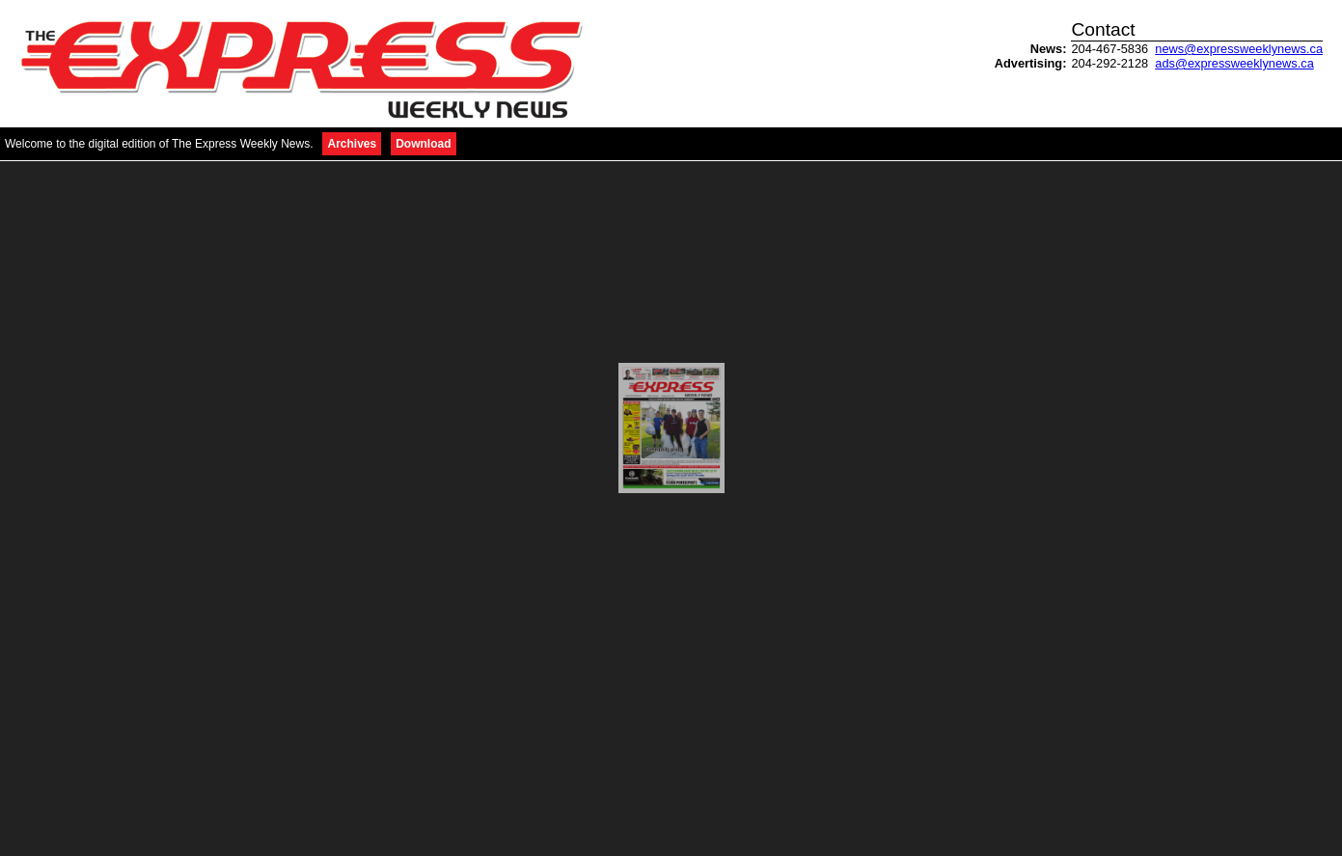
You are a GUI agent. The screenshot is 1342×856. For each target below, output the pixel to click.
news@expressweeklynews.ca (1239, 48)
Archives (351, 144)
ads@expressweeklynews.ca (1234, 63)
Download (423, 144)
